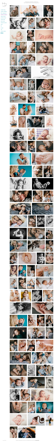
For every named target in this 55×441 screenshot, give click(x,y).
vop (1, 29)
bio (1, 25)
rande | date (3, 19)
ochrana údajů (3, 31)
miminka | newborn (4, 14)
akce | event (3, 21)
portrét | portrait (3, 17)
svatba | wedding (4, 11)
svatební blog (3, 9)
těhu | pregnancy (3, 13)
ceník (2, 24)
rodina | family (3, 16)
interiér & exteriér (4, 22)
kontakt (2, 27)
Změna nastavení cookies (37, 440)
